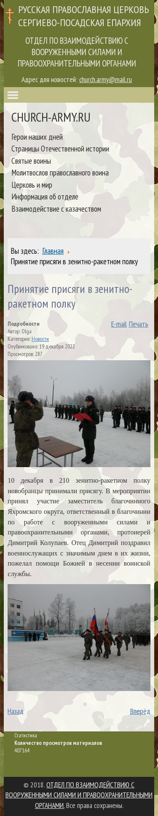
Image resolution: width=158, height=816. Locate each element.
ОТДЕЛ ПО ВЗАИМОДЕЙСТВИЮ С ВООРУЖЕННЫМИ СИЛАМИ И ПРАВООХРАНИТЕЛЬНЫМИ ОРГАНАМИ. (79, 795)
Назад (16, 711)
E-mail (119, 324)
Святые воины (31, 160)
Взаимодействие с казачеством (56, 208)
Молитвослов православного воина (60, 172)
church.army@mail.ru (105, 79)
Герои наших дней (37, 136)
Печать (138, 324)
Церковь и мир (31, 184)
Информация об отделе (44, 196)
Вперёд (140, 711)
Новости (40, 339)
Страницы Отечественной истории (60, 148)
